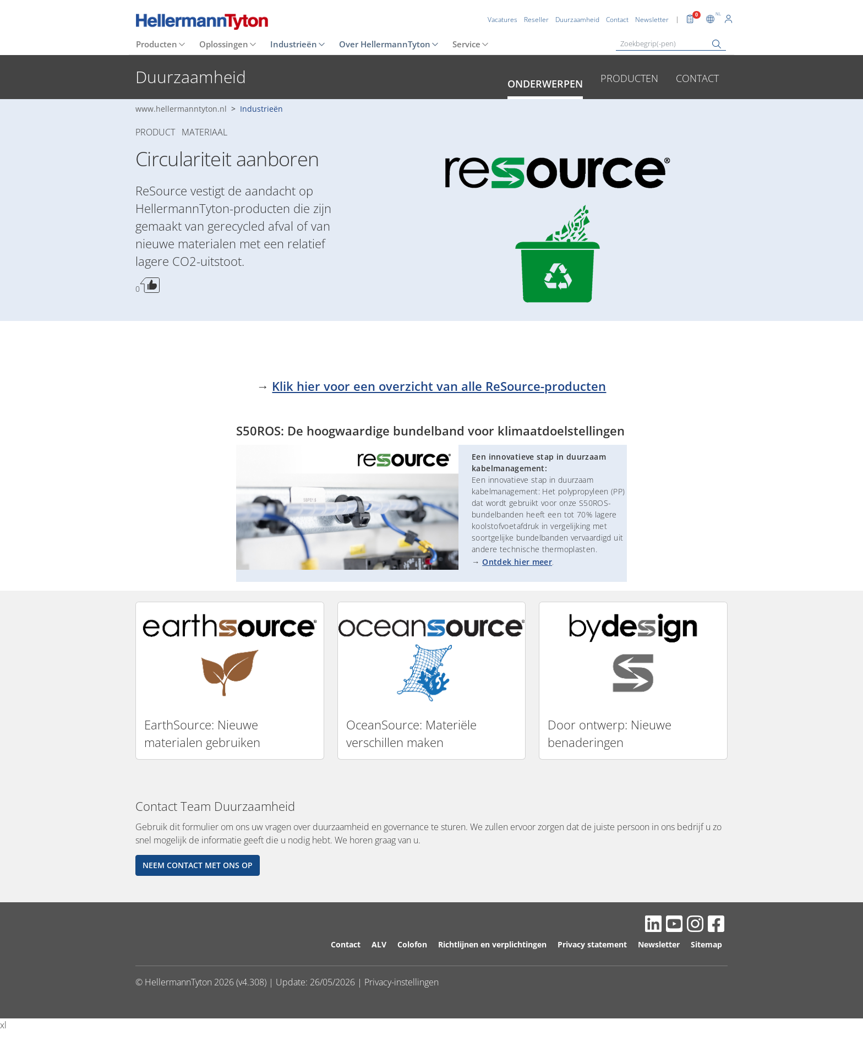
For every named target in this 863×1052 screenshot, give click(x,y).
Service (466, 44)
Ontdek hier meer (517, 562)
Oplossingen (223, 44)
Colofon (412, 944)
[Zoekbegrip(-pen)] (671, 44)
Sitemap (706, 944)
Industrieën (293, 44)
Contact (697, 78)
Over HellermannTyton (384, 44)
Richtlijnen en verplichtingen (492, 944)
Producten (156, 44)
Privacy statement (592, 944)
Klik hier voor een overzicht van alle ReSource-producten (439, 386)
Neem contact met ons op (198, 865)
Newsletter (659, 944)
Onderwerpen (545, 83)
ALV (379, 944)
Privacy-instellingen (401, 982)
